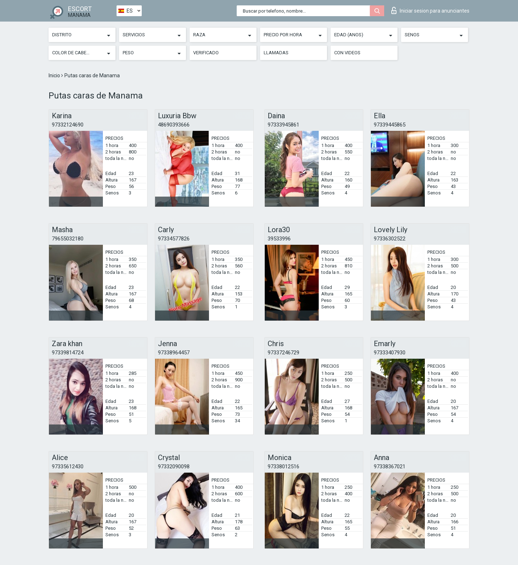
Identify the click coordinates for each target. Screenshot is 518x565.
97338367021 (389, 466)
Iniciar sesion (430, 10)
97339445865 (389, 124)
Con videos (347, 52)
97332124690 (67, 124)
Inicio (55, 75)
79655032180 (67, 238)
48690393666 (174, 124)
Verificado (206, 52)
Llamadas (276, 52)
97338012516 (283, 466)
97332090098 (174, 466)
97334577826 (174, 238)
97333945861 (283, 124)
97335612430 (67, 466)
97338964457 (174, 352)
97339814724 (67, 352)
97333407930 (389, 352)
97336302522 (389, 238)
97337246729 (283, 352)
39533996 (279, 238)
